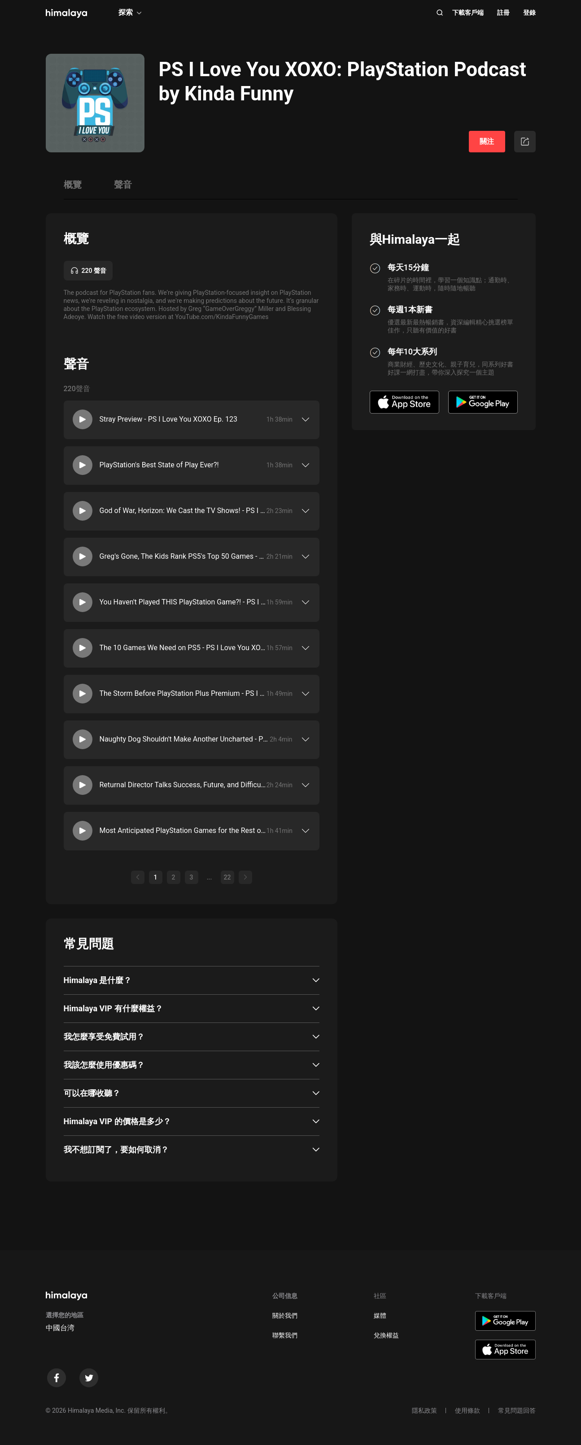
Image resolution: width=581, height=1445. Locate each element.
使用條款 (467, 1410)
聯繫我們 (284, 1335)
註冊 (503, 12)
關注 (487, 141)
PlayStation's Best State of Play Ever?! (159, 465)
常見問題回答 (517, 1410)
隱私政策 (424, 1410)
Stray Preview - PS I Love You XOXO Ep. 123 (169, 419)
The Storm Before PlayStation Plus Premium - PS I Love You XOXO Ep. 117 (183, 693)
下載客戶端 (468, 12)
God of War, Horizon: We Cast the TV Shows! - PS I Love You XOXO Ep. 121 (183, 510)
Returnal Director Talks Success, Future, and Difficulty (183, 785)
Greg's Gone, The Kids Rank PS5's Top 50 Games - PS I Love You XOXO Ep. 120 (183, 556)
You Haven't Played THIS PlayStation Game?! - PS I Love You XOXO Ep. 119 (183, 602)
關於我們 (284, 1315)
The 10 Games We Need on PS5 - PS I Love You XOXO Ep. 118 (183, 647)
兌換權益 (386, 1335)
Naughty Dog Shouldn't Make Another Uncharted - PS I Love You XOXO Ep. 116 (185, 739)
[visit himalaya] (66, 13)
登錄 (529, 12)
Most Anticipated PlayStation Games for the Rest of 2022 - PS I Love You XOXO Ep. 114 (183, 830)
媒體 (380, 1315)
